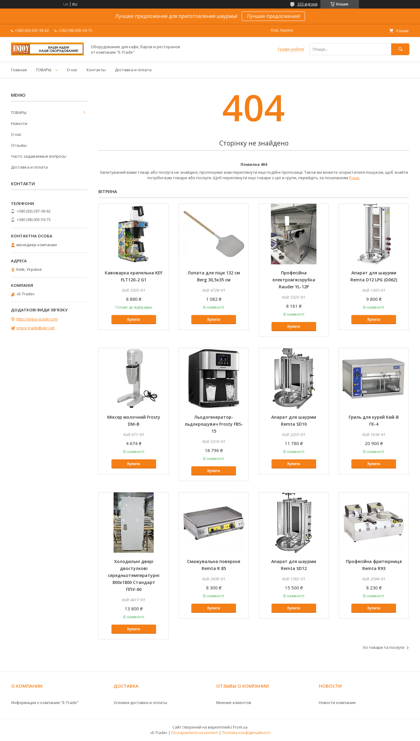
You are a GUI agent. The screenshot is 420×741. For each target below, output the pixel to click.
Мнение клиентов (233, 702)
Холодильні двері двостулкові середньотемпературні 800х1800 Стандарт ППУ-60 (133, 575)
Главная (19, 69)
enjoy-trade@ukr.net (35, 327)
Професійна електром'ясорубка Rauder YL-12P (293, 280)
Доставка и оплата (133, 69)
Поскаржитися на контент (194, 732)
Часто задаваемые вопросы (38, 156)
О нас (72, 69)
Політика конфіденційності (246, 732)
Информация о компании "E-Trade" (45, 702)
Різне (354, 177)
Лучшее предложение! (273, 16)
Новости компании (337, 702)
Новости (19, 123)
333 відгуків (307, 4)
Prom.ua (240, 727)
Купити (133, 319)
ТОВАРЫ (43, 69)
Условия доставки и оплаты (140, 702)
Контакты (96, 69)
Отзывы (19, 145)
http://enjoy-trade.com (37, 319)
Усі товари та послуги (383, 647)
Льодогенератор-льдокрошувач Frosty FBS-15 (214, 424)
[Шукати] (400, 49)
